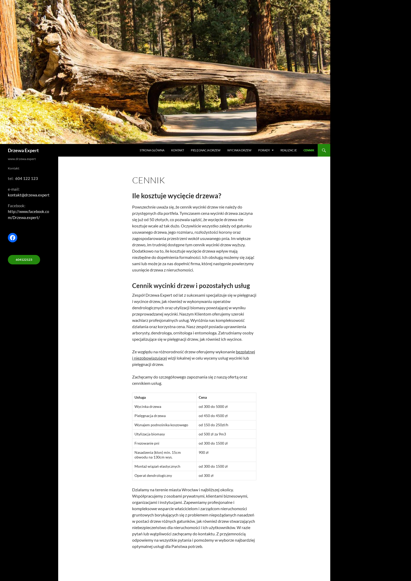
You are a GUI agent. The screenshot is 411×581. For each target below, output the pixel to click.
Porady (264, 150)
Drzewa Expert (23, 150)
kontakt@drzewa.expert (29, 195)
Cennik (309, 150)
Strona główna (152, 150)
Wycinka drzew (239, 150)
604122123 (24, 260)
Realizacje (288, 150)
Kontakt (177, 150)
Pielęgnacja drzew (205, 150)
